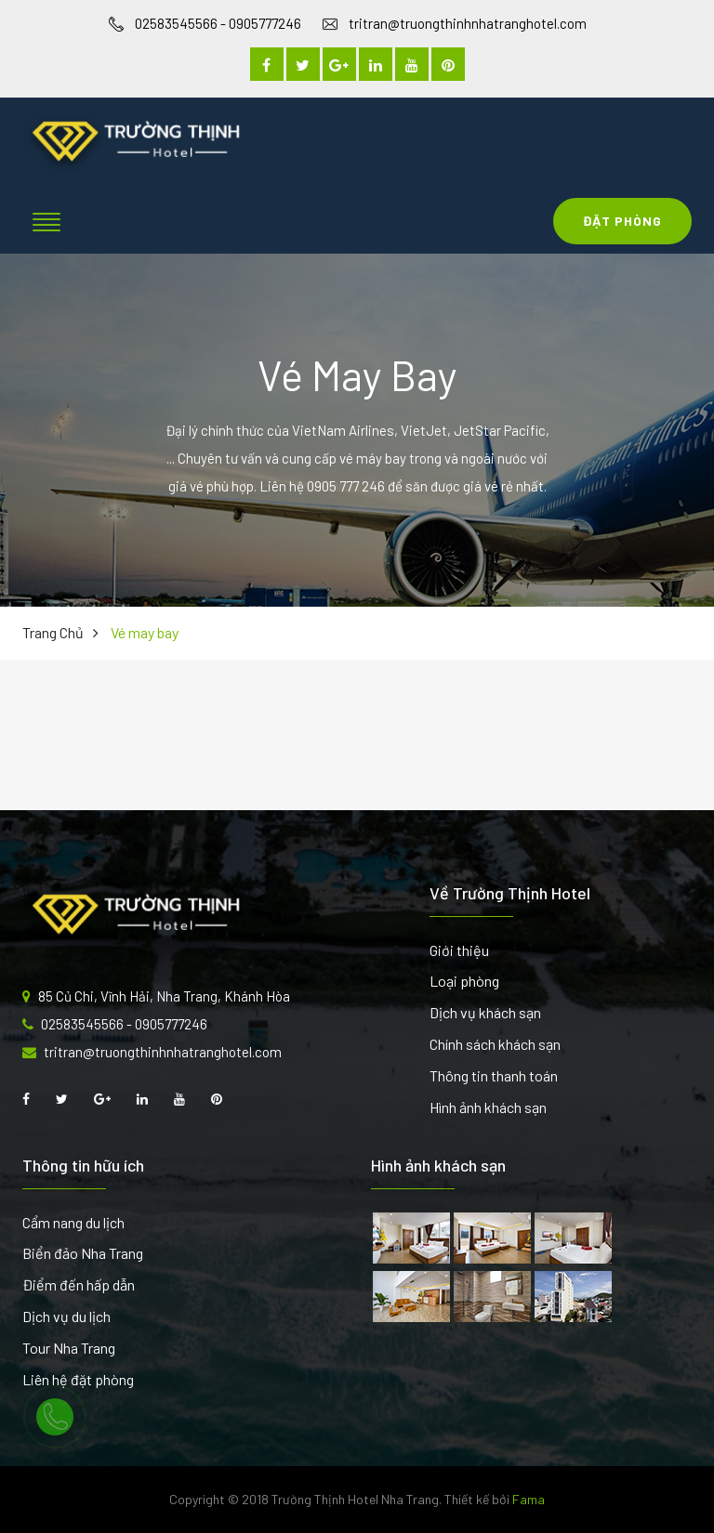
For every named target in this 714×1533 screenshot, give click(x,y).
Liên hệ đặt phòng (78, 1379)
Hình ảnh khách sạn (488, 1107)
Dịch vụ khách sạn (485, 1012)
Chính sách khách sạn (495, 1044)
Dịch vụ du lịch (66, 1316)
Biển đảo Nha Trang (82, 1253)
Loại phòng (464, 980)
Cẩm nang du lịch (73, 1222)
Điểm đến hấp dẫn (78, 1284)
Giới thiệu (459, 950)
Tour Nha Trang (68, 1347)
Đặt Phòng (622, 221)
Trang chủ (53, 632)
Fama (528, 1499)
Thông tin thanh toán (494, 1075)
